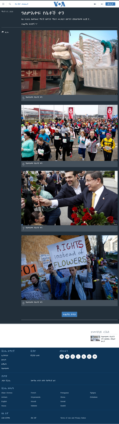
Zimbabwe (94, 397)
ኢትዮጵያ (4, 355)
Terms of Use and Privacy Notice (73, 418)
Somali (62, 401)
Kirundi (33, 401)
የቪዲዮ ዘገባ (34, 355)
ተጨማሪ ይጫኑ (69, 314)
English (4, 401)
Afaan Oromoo (6, 393)
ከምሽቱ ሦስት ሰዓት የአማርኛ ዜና (43, 381)
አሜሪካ (4, 364)
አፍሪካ (3, 360)
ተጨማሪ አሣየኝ (29, 23)
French (33, 393)
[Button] (5, 32)
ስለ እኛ (33, 418)
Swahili (63, 406)
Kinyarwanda (35, 397)
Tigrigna (93, 393)
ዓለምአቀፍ (5, 368)
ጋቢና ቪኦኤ (5, 381)
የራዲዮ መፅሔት (21, 4)
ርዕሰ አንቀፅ (5, 418)
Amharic (4, 397)
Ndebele (34, 406)
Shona (62, 397)
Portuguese (64, 393)
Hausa (3, 406)
